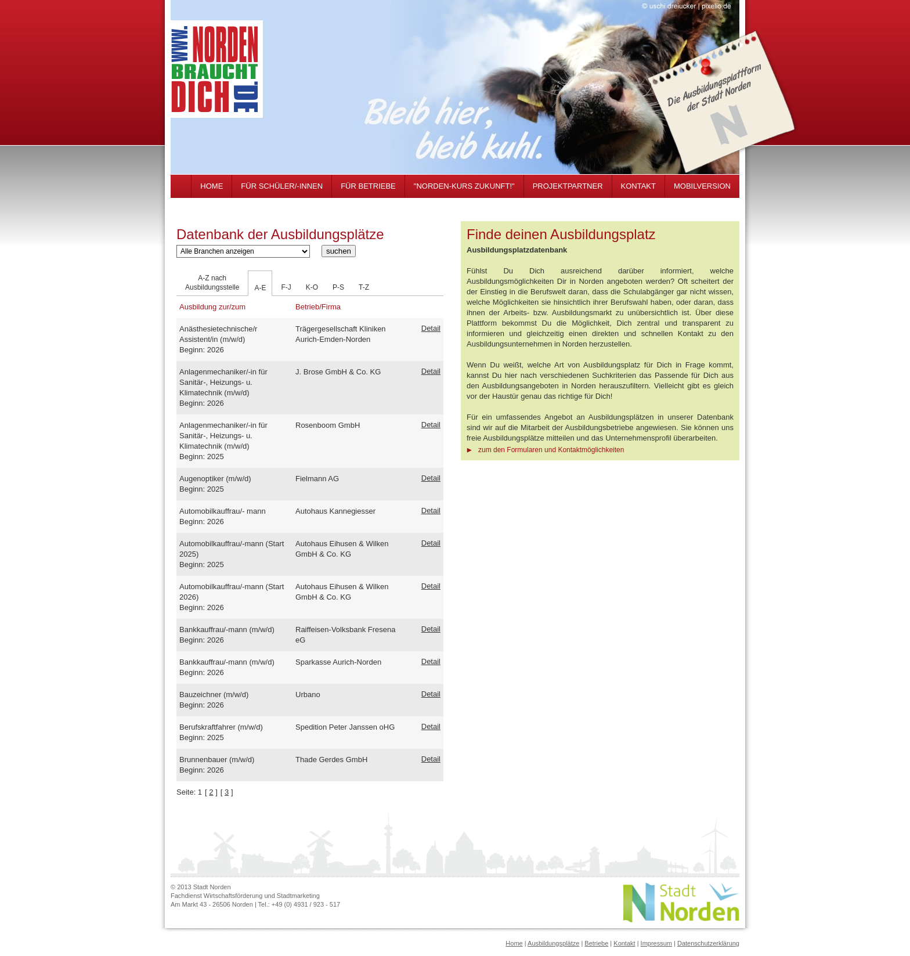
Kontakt (624, 943)
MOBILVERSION (702, 186)
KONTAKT (638, 186)
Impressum (656, 943)
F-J (286, 287)
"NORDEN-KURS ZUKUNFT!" (464, 186)
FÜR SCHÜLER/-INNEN (282, 186)
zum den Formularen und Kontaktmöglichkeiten (551, 450)
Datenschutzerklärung (708, 943)
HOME (211, 186)
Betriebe (596, 943)
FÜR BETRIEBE (368, 186)
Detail (430, 328)
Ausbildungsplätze (553, 943)
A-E (260, 288)
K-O (312, 287)
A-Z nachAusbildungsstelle (212, 282)
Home (513, 943)
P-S (338, 287)
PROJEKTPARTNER (568, 186)
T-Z (364, 287)
